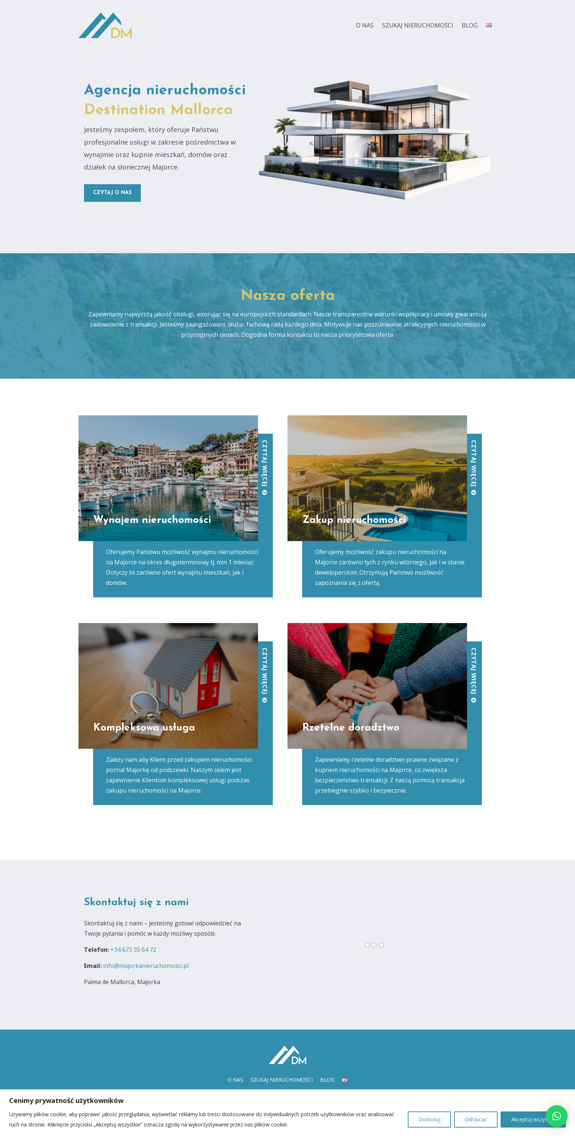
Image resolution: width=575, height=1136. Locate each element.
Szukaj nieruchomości (417, 25)
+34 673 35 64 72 (133, 950)
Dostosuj (429, 1119)
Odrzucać (476, 1119)
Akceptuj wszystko (533, 1119)
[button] (557, 1116)
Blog (469, 25)
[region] (287, 1112)
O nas (365, 25)
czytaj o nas (112, 193)
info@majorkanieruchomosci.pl (145, 966)
